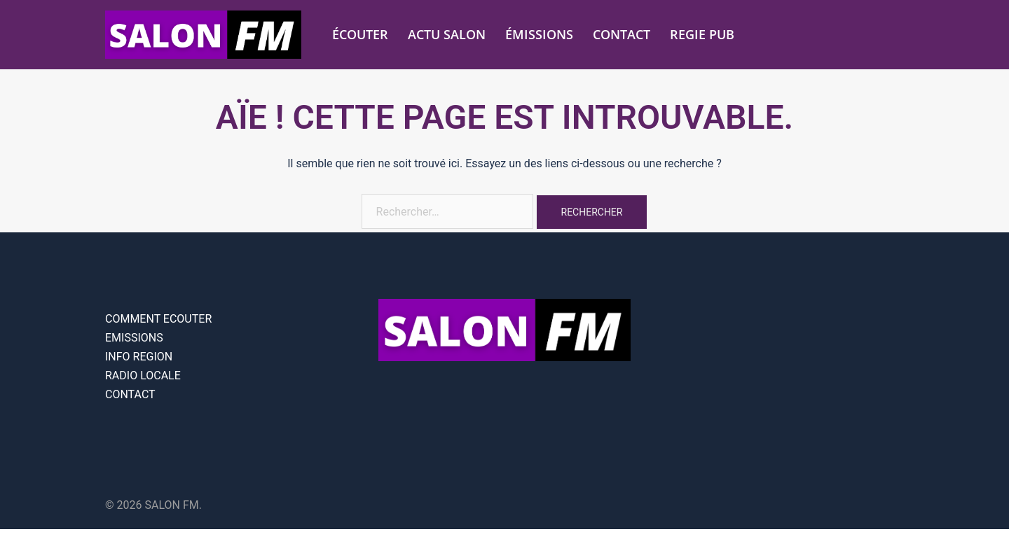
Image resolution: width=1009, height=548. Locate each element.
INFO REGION (138, 356)
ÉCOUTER (360, 34)
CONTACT (621, 34)
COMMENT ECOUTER (158, 318)
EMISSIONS (134, 337)
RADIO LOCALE (143, 375)
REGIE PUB (702, 34)
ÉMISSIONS (539, 34)
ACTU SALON (447, 34)
